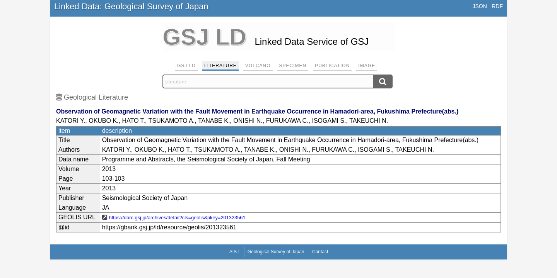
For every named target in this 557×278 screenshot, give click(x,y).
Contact (320, 251)
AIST (234, 251)
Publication (332, 65)
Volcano (258, 65)
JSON (479, 6)
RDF (497, 6)
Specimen (293, 65)
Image (366, 65)
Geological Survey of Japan (276, 251)
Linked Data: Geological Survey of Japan (131, 6)
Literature (220, 65)
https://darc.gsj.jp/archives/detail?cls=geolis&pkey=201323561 (177, 217)
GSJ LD (186, 65)
